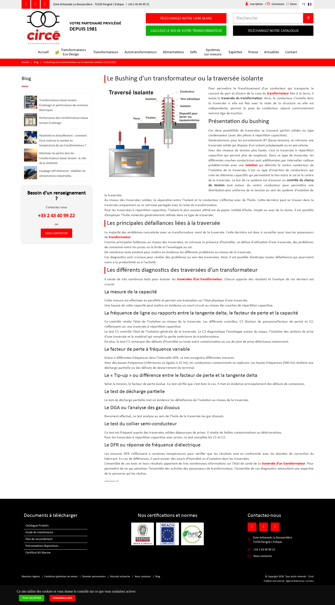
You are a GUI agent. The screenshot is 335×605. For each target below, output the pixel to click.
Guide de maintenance (39, 532)
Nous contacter (56, 233)
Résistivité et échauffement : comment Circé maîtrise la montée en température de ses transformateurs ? (63, 140)
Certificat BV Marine (38, 552)
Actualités (271, 52)
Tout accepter (31, 598)
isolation (251, 165)
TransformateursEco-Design (70, 52)
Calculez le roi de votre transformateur (186, 31)
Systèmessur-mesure (212, 52)
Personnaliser (62, 598)
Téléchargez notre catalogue (273, 31)
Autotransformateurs (140, 52)
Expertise (235, 52)
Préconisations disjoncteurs (42, 546)
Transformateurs (105, 52)
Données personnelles (93, 576)
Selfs (193, 52)
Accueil (43, 52)
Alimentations (173, 52)
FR (304, 4)
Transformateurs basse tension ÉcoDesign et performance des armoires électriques (63, 105)
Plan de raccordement (39, 539)
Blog (36, 62)
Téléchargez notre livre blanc (186, 18)
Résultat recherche (120, 576)
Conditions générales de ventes (61, 576)
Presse (253, 52)
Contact (291, 52)
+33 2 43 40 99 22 (138, 4)
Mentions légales (31, 576)
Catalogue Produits (37, 525)
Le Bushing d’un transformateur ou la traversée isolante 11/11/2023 (79, 62)
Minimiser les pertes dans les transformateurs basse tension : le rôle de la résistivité (62, 158)
